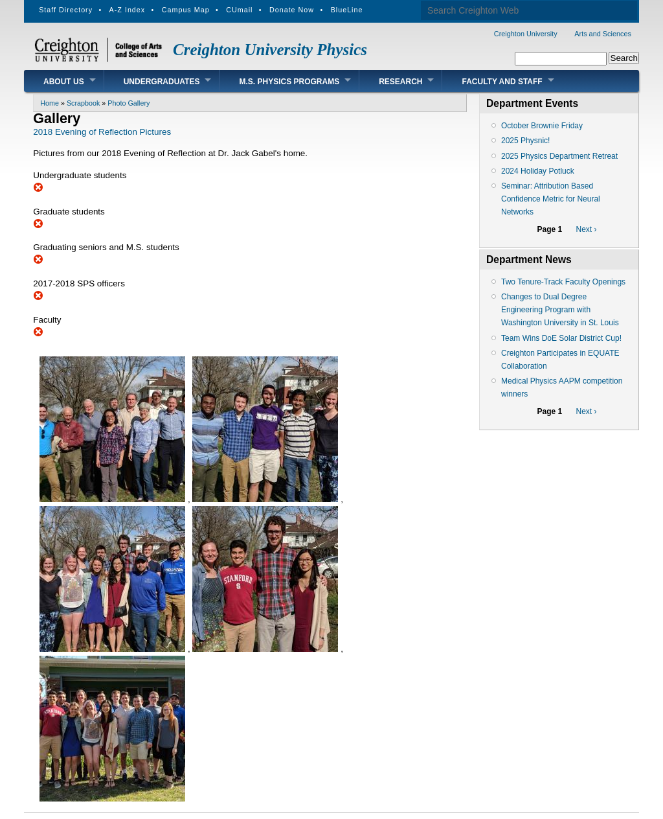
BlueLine (347, 10)
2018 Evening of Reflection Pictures (102, 132)
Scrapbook (83, 103)
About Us (63, 81)
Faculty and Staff (502, 81)
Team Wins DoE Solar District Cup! (561, 338)
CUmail (239, 10)
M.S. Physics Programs (289, 81)
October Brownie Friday (542, 125)
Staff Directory (66, 10)
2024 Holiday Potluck (537, 171)
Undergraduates (162, 81)
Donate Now (291, 10)
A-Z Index (127, 10)
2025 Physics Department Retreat (559, 156)
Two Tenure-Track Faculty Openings (563, 281)
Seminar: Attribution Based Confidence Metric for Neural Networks (550, 198)
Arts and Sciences (602, 34)
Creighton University (525, 34)
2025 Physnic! (525, 140)
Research (400, 81)
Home (49, 103)
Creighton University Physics (270, 49)
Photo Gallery (128, 103)
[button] (113, 499)
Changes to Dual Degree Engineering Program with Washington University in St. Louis (560, 309)
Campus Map (186, 10)
